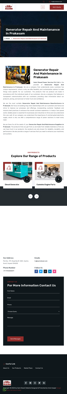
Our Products (16, 368)
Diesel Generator (12, 185)
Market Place (28, 368)
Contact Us (39, 368)
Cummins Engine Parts (46, 185)
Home (7, 38)
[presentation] (30, 196)
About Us (6, 368)
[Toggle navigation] (42, 7)
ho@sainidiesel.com (56, 1)
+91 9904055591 (8, 271)
